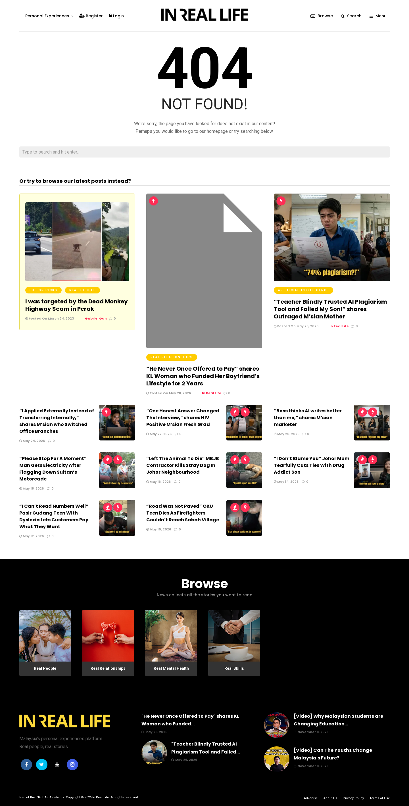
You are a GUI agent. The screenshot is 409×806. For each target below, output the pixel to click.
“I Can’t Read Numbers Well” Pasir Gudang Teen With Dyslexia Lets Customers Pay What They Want (53, 516)
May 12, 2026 (31, 536)
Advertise (311, 798)
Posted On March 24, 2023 (49, 318)
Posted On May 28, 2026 (168, 393)
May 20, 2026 (286, 434)
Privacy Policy (353, 798)
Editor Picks (43, 290)
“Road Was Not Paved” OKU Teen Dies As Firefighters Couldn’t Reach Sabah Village (182, 513)
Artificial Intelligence (303, 290)
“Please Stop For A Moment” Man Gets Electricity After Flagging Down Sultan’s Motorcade (53, 468)
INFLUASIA (43, 797)
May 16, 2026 (158, 481)
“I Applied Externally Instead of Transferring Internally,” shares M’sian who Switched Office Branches (56, 421)
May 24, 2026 (32, 440)
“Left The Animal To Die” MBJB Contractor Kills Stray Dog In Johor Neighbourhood (182, 465)
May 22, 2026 (159, 434)
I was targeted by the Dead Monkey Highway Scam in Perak (76, 305)
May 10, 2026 (158, 529)
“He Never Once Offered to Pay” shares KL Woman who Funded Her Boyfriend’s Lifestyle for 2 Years (203, 376)
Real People (82, 290)
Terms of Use (380, 798)
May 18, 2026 (31, 488)
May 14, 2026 (286, 481)
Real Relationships (172, 357)
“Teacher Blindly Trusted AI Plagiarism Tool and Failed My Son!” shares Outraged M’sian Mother (330, 309)
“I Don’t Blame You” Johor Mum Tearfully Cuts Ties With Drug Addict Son (311, 465)
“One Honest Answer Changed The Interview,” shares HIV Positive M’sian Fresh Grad (182, 418)
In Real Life (100, 797)
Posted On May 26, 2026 (296, 326)
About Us (330, 798)
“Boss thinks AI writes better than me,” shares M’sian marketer (308, 418)
